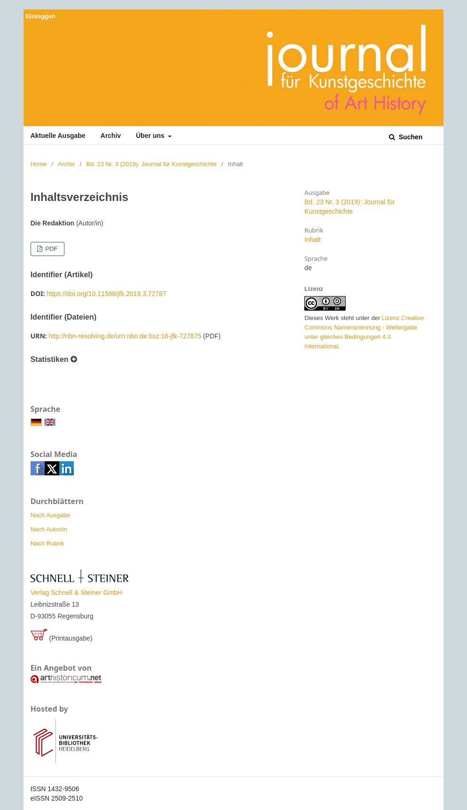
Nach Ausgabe (51, 515)
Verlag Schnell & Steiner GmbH (76, 592)
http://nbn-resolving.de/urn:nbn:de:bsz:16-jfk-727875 (124, 336)
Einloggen (40, 16)
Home (39, 164)
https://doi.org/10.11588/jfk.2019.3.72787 (106, 293)
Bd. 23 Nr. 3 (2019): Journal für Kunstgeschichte (151, 164)
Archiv (111, 135)
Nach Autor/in (49, 529)
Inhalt (312, 239)
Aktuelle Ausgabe (58, 135)
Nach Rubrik (47, 543)
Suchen (409, 137)
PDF (51, 248)
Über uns (151, 135)
